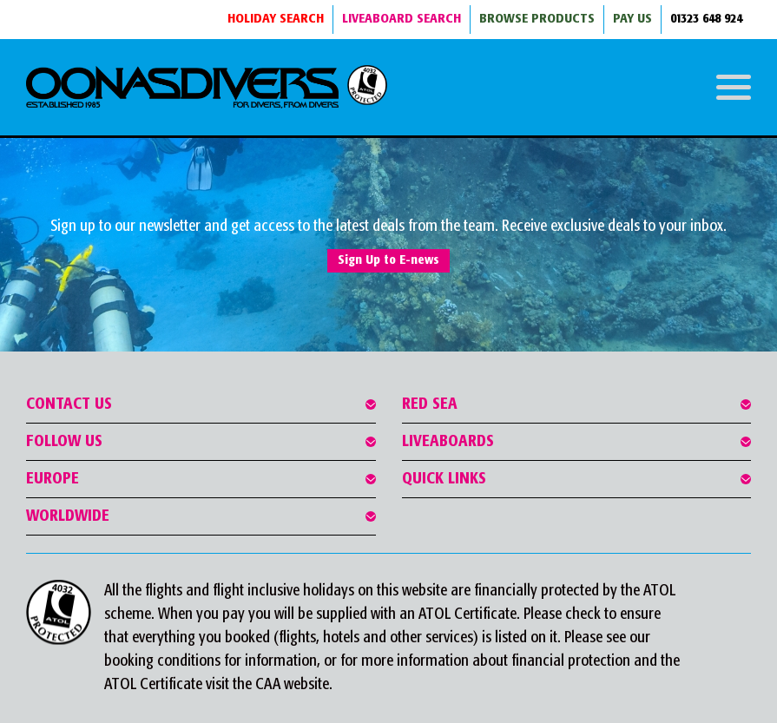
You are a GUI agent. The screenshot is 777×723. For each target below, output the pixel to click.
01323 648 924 (706, 19)
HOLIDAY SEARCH (275, 19)
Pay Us (632, 19)
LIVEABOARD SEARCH (401, 19)
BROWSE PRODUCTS (537, 19)
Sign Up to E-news (388, 260)
